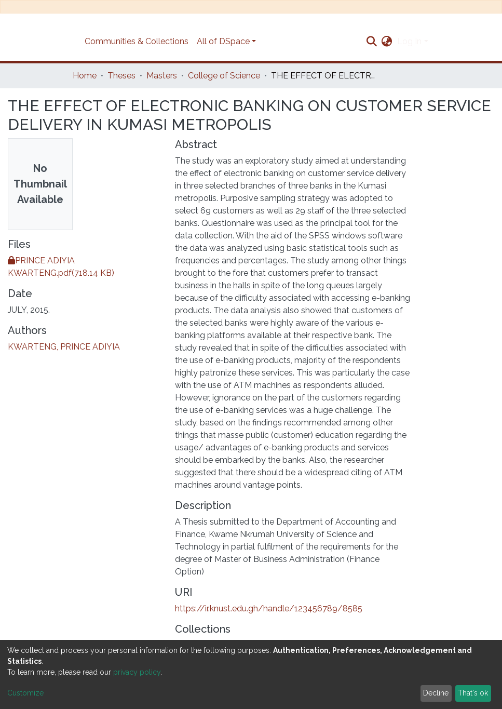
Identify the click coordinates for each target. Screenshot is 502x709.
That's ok (473, 693)
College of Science (224, 76)
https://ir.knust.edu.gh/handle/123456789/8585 (268, 608)
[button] (386, 41)
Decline (436, 693)
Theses (121, 76)
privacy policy (136, 672)
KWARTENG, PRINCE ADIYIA (64, 347)
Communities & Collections (136, 41)
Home (85, 76)
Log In (409, 41)
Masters (161, 76)
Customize (25, 693)
